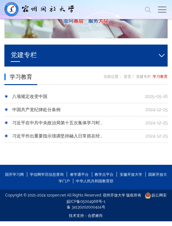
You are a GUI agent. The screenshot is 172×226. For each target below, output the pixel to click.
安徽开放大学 (131, 174)
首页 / (129, 76)
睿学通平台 (79, 174)
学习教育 (160, 76)
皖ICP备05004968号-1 (86, 201)
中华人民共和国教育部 (94, 181)
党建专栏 (143, 76)
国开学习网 (14, 174)
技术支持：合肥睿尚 (86, 215)
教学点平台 (104, 174)
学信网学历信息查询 (47, 174)
